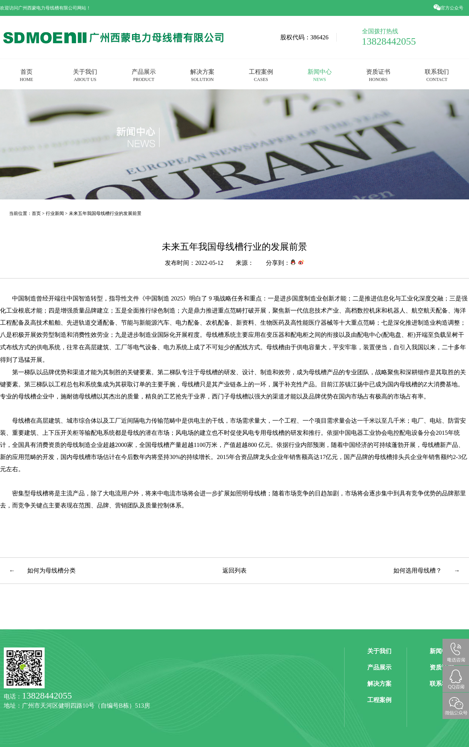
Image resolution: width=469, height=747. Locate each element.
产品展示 (144, 75)
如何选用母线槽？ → (426, 570)
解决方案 (202, 75)
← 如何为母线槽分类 (42, 570)
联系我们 (437, 75)
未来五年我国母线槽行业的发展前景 (105, 213)
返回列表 (234, 570)
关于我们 (85, 75)
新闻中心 (319, 75)
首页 (26, 75)
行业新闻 (55, 213)
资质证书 (378, 75)
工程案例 (261, 75)
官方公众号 (448, 7)
